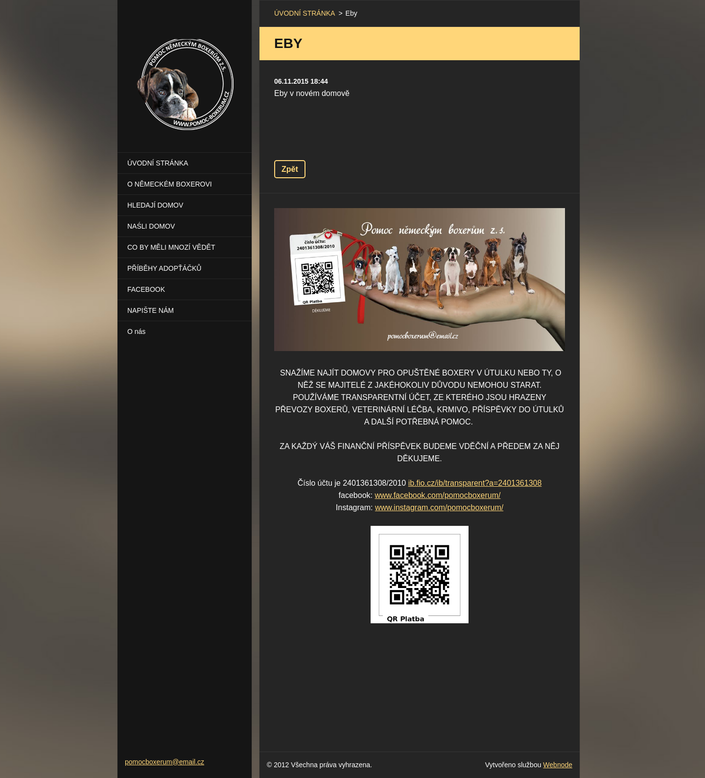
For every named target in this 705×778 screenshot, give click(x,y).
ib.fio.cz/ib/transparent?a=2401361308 (475, 483)
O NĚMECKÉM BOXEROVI (169, 184)
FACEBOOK (146, 289)
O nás (136, 331)
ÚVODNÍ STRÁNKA (157, 163)
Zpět (290, 169)
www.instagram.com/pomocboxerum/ (439, 507)
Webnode (557, 765)
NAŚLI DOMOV (151, 226)
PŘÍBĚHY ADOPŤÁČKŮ (164, 268)
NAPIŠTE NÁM (150, 310)
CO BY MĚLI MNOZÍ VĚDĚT (171, 247)
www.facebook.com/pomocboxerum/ (437, 495)
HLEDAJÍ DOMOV (155, 205)
